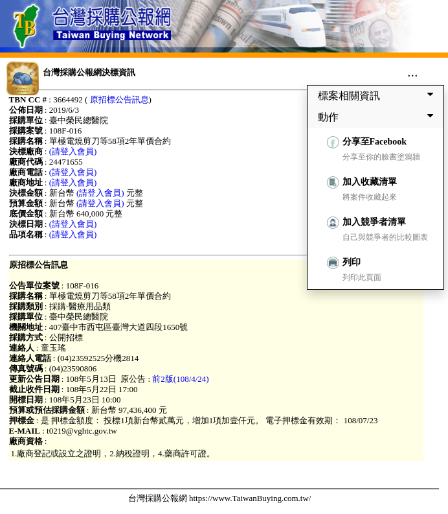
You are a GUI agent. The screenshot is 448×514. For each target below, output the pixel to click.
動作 (378, 117)
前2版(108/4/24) (180, 379)
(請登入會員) (73, 151)
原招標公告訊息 (119, 99)
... (412, 72)
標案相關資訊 (378, 95)
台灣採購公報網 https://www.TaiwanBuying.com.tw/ (219, 498)
